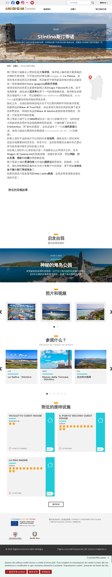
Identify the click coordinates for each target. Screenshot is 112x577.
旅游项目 (47, 9)
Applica (92, 3)
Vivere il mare (56, 256)
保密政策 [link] (46, 572)
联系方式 (77, 522)
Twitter (17, 2)
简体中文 (103, 3)
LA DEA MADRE (18, 460)
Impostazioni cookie (61, 522)
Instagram (22, 2)
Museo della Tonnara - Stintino (55, 378)
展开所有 (56, 504)
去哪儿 (73, 9)
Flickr (27, 2)
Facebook (13, 2)
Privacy (76, 519)
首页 (9, 66)
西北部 (56, 29)
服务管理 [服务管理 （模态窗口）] (33, 572)
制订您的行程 (101, 9)
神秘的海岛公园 (56, 265)
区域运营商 (65, 519)
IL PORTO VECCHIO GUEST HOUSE (75, 417)
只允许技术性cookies (99, 557)
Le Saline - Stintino (19, 377)
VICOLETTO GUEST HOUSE (25, 415)
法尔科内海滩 (84, 377)
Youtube (32, 2)
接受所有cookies (15, 572)
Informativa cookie (91, 519)
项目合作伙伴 (54, 519)
